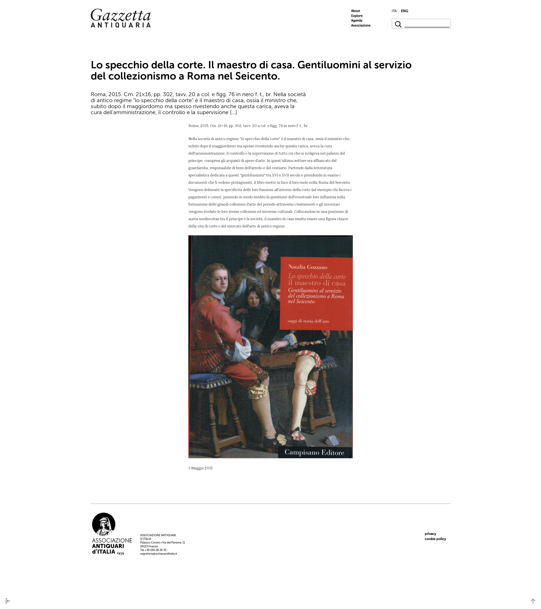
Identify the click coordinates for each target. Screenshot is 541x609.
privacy (430, 534)
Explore (356, 16)
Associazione (360, 25)
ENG (404, 11)
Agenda (356, 20)
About (355, 11)
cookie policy (435, 539)
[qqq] (398, 23)
